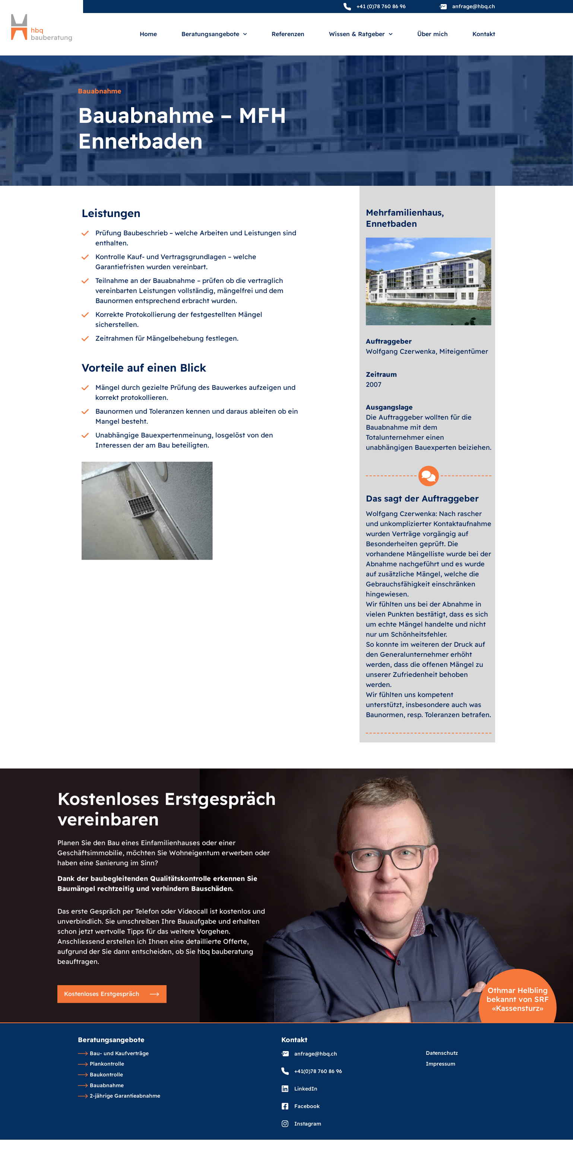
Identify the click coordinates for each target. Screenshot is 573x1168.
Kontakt (483, 34)
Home (148, 34)
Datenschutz (442, 1053)
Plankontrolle (101, 1064)
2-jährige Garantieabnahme (119, 1096)
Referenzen (288, 34)
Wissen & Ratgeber (361, 34)
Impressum (440, 1064)
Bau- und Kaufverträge (113, 1053)
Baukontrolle (100, 1075)
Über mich (432, 34)
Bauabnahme (101, 1085)
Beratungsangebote (214, 34)
